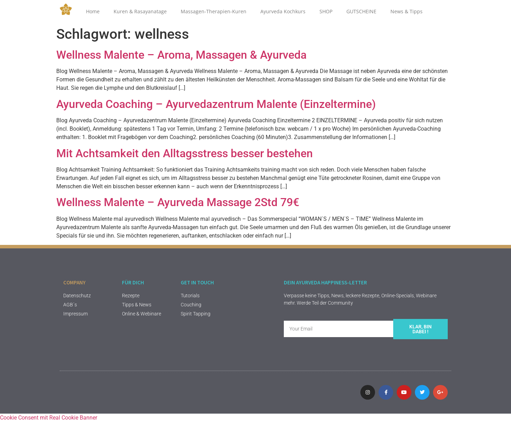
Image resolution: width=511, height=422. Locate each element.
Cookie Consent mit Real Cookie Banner (48, 417)
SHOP (325, 11)
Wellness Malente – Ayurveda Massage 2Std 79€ (177, 202)
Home (93, 11)
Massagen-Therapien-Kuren (213, 11)
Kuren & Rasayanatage (140, 11)
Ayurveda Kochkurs (282, 11)
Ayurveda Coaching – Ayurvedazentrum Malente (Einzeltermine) (216, 104)
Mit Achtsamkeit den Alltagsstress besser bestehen (184, 153)
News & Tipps (406, 11)
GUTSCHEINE (361, 11)
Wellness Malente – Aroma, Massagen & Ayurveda (181, 54)
